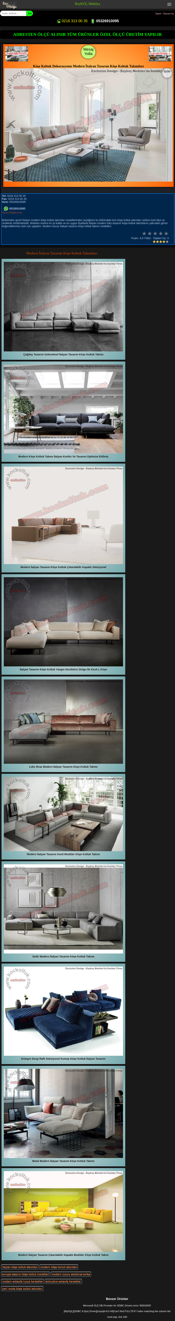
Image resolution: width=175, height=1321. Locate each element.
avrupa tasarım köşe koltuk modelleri (25, 1274)
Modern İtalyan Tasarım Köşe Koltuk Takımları (61, 253)
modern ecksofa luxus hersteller (22, 1281)
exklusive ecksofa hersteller (63, 1281)
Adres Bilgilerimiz (12, 212)
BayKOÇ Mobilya (87, 4)
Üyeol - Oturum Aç (164, 13)
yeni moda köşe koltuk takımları (22, 1288)
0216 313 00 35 (72, 21)
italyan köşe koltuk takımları (20, 1266)
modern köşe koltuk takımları (58, 1266)
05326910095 (105, 21)
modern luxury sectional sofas (71, 1274)
